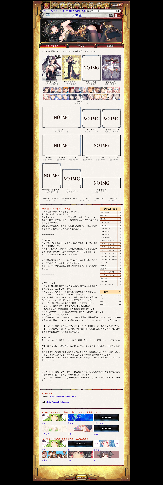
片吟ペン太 (98, 423)
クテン (70, 423)
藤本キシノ (46, 460)
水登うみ (97, 450)
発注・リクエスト (53, 46)
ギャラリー (81, 46)
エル (43, 423)
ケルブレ (85, 11)
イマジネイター (54, 11)
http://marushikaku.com (58, 402)
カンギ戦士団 (74, 11)
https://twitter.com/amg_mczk (63, 396)
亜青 (69, 434)
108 (69, 460)
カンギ (65, 11)
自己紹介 (110, 46)
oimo (96, 434)
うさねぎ (45, 434)
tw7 (45, 11)
